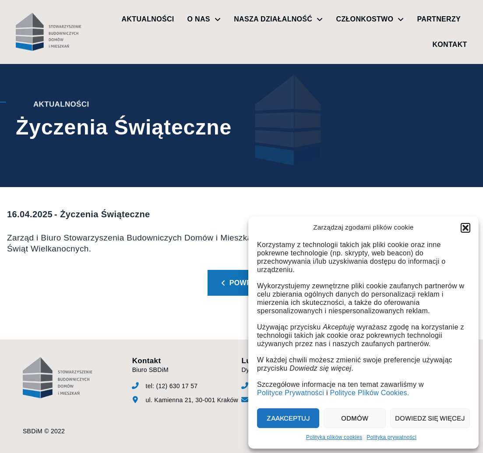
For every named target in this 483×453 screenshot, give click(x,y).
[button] (465, 227)
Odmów (354, 418)
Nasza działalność (278, 19)
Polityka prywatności (391, 437)
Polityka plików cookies (334, 437)
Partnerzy (439, 19)
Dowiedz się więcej (430, 418)
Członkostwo (370, 19)
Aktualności (148, 19)
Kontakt (449, 44)
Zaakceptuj (288, 418)
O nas (204, 19)
